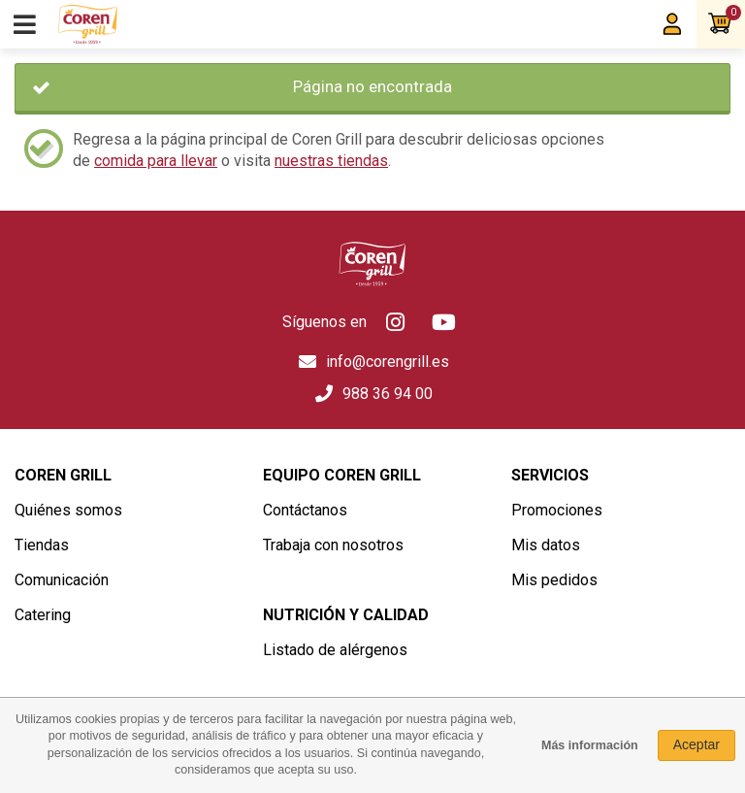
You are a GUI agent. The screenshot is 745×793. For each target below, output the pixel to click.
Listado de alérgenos (335, 650)
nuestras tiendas (331, 160)
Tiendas (42, 545)
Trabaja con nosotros (333, 545)
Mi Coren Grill (672, 24)
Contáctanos (305, 510)
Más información (589, 745)
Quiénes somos (68, 510)
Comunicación (62, 580)
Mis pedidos (554, 580)
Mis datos (545, 545)
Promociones (556, 510)
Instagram (395, 322)
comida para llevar (155, 160)
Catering (43, 615)
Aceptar (696, 744)
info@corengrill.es (387, 361)
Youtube (444, 322)
